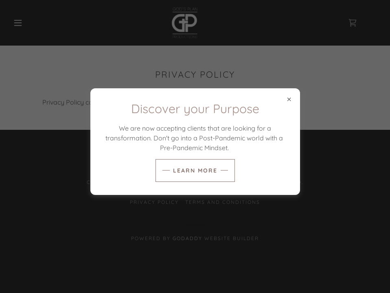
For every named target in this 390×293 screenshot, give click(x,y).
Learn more (195, 170)
